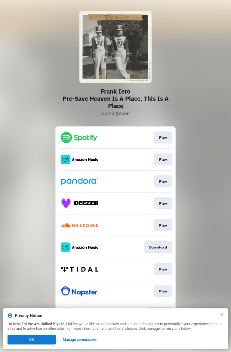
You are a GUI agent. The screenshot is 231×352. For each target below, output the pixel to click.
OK (31, 340)
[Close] (221, 315)
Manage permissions (80, 340)
